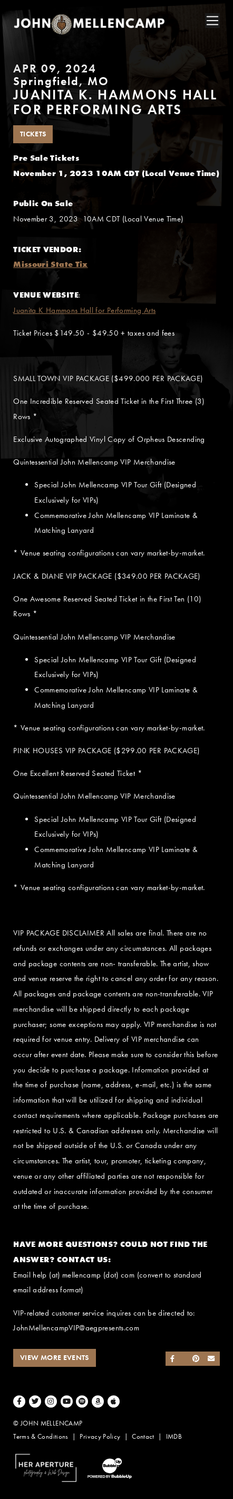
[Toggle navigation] (212, 20)
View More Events (54, 1357)
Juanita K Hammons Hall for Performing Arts (84, 310)
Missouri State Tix (50, 264)
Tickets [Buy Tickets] (33, 133)
